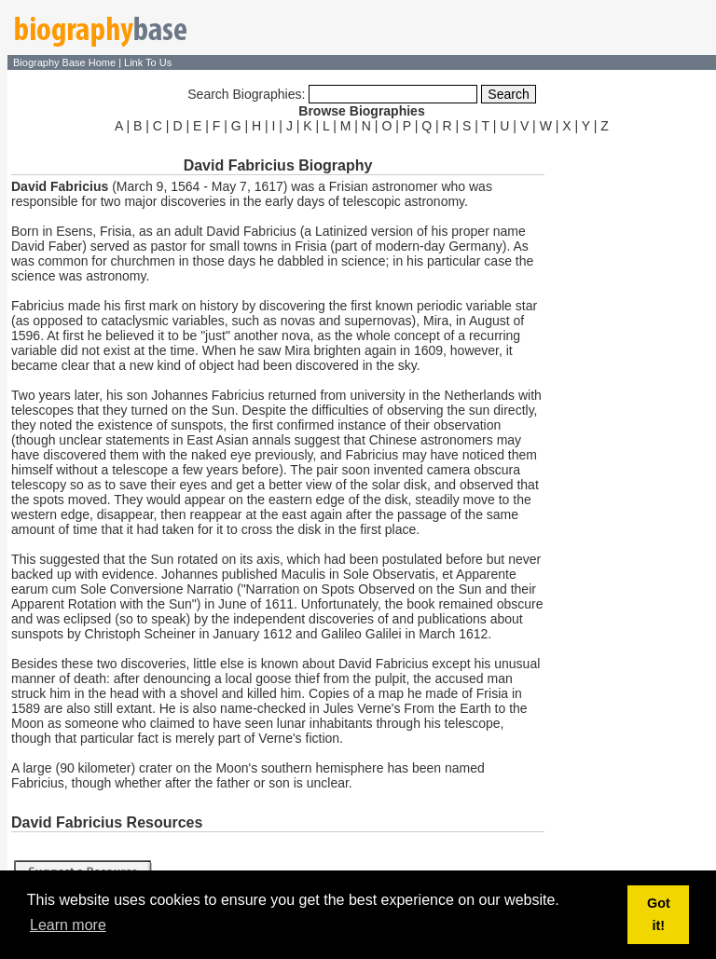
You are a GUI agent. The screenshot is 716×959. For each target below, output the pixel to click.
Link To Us (148, 62)
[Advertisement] (632, 417)
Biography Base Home (65, 62)
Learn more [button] (68, 925)
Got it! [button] (658, 914)
